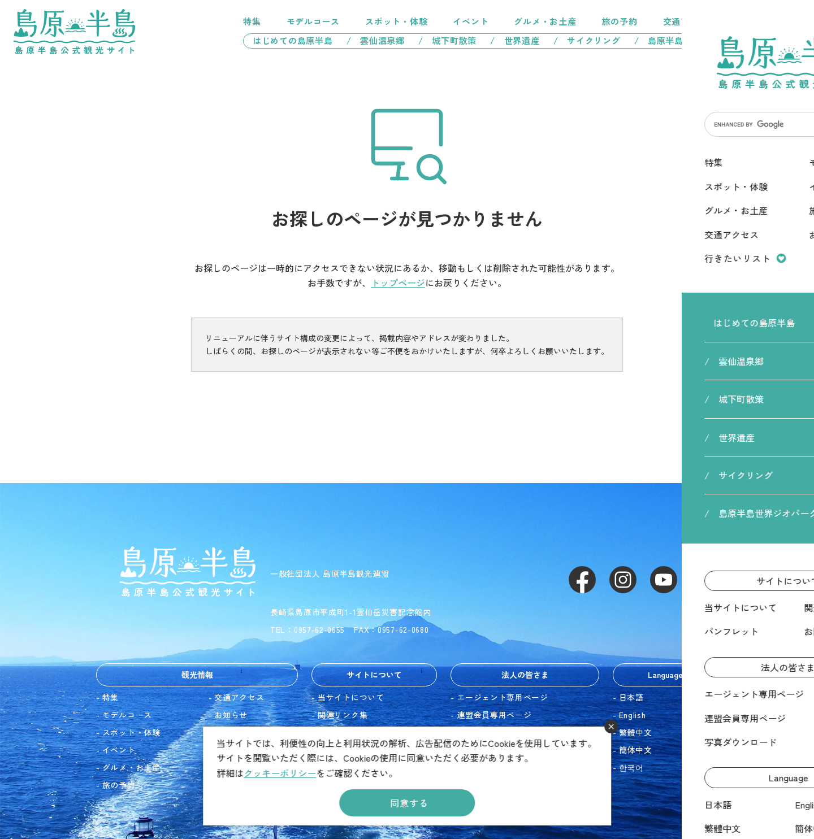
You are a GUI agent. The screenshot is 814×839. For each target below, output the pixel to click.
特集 (252, 21)
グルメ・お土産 (545, 21)
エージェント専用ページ (502, 697)
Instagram (623, 579)
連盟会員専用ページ (494, 714)
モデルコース (313, 21)
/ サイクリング (587, 40)
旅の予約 (620, 21)
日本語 (631, 697)
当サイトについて (351, 697)
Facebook (582, 579)
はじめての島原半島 (288, 40)
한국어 (631, 767)
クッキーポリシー (280, 773)
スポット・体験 (396, 21)
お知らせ (231, 714)
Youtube (663, 579)
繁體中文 (635, 732)
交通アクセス (690, 21)
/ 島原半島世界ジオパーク (694, 40)
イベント (470, 21)
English (632, 714)
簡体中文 (635, 749)
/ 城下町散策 (447, 40)
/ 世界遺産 (515, 40)
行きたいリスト (748, 21)
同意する (409, 803)
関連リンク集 (342, 714)
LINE (704, 579)
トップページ (398, 282)
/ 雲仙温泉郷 (376, 40)
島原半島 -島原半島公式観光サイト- (74, 31)
